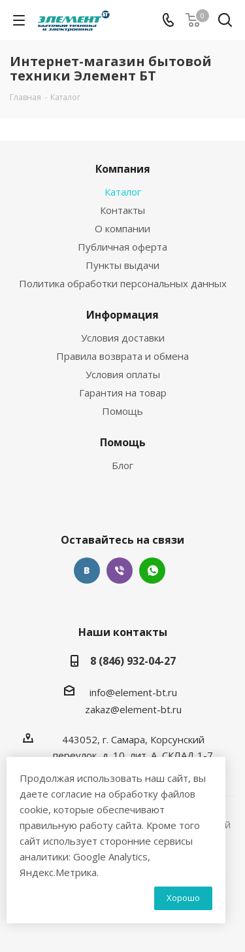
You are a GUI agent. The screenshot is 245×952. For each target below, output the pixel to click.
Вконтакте (87, 570)
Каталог (123, 191)
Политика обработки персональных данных (123, 283)
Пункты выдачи (122, 265)
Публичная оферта (122, 246)
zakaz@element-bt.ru (133, 709)
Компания (122, 169)
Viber (119, 570)
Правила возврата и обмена (122, 355)
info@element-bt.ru (133, 692)
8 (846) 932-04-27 (133, 661)
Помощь (122, 410)
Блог (122, 465)
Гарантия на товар (123, 392)
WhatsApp (152, 570)
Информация (122, 315)
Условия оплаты (123, 374)
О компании (122, 228)
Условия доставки (123, 337)
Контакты (122, 210)
